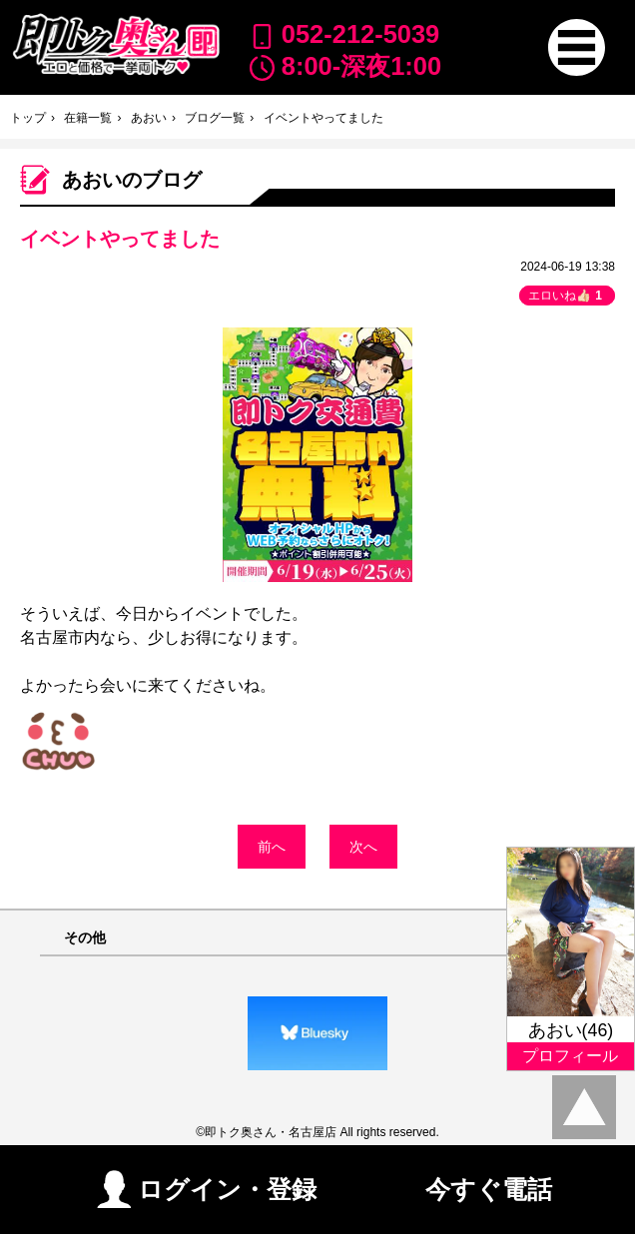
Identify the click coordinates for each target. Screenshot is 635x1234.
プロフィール (570, 1055)
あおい (149, 118)
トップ (28, 118)
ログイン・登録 (207, 1187)
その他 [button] (85, 937)
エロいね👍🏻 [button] (567, 296)
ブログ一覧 (215, 118)
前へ (272, 847)
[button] (576, 47)
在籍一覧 (88, 118)
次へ (363, 847)
